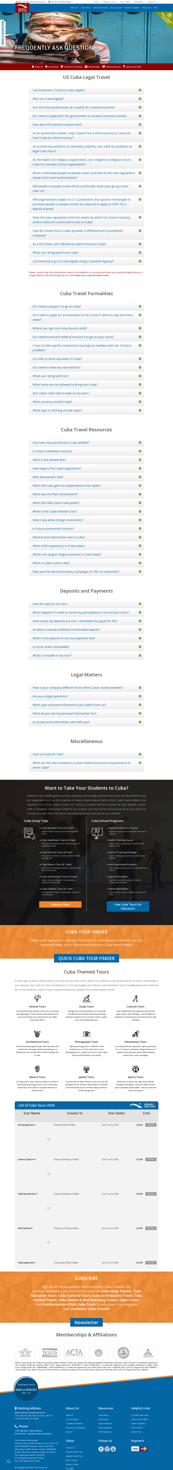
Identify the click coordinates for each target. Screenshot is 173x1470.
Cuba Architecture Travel (112, 1290)
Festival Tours (37, 1006)
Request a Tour (109, 2)
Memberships (94, 67)
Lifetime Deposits (113, 67)
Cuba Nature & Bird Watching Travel (87, 1294)
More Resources (105, 1426)
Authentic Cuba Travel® (90, 1303)
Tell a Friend (125, 2)
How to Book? (137, 1422)
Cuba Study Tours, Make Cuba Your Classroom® (36, 1364)
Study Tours (86, 1006)
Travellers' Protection (73, 67)
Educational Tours (136, 1041)
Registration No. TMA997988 (34, 1362)
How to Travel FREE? (139, 1413)
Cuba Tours (86, 8)
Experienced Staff (133, 67)
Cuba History (103, 1409)
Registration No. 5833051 (137, 1364)
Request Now (60, 904)
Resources (146, 8)
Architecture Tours (37, 1041)
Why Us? (69, 1426)
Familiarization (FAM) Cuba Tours (69, 1299)
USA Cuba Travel (100, 8)
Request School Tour (74, 1450)
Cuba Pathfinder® (92, 1359)
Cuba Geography (105, 1422)
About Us (39, 67)
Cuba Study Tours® (116, 1285)
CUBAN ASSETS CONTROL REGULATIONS (91, 275)
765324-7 (64, 1357)
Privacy (68, 1459)
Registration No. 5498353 (145, 1362)
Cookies (74, 1454)
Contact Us (151, 2)
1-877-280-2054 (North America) (31, 2)
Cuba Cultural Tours (74, 1290)
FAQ (155, 8)
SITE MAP (70, 1463)
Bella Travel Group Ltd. (25, 1357)
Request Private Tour (74, 1446)
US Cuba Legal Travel (139, 1409)
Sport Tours (129, 1294)
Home (96, 2)
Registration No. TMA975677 (68, 1359)
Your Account (116, 8)
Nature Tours (37, 1076)
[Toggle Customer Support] (8, 1461)
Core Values (53, 67)
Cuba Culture (103, 1413)
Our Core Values (72, 1413)
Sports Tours (135, 1076)
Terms (76, 1459)
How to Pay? (136, 1426)
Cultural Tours (135, 1006)
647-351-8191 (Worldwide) (59, 2)
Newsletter (138, 2)
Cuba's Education (105, 1418)
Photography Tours (86, 1041)
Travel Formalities (132, 8)
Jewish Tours (86, 1076)
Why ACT (74, 8)
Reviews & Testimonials (75, 1422)
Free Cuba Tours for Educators (128, 906)
